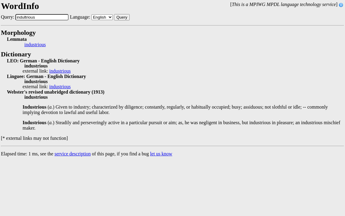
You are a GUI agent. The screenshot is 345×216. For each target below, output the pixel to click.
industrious (35, 44)
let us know (161, 153)
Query (121, 17)
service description (72, 153)
